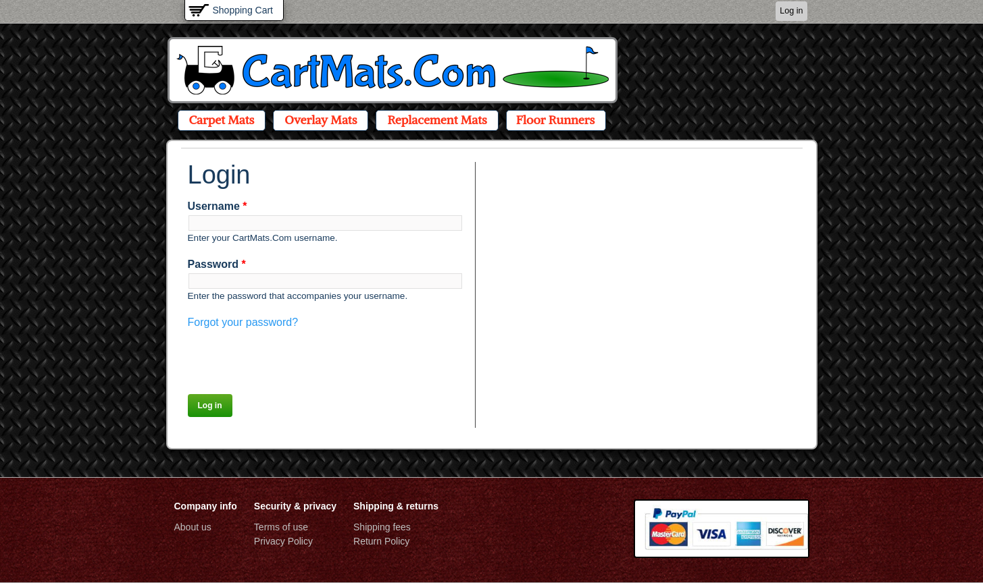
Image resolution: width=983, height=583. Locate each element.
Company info (205, 506)
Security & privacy (295, 506)
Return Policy (381, 541)
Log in (791, 11)
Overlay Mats (320, 120)
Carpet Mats (222, 120)
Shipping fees (382, 527)
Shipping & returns (395, 506)
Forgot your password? (243, 322)
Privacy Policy (283, 541)
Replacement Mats (436, 120)
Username (217, 206)
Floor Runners (555, 120)
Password (217, 264)
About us (192, 527)
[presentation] (290, 357)
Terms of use (281, 527)
